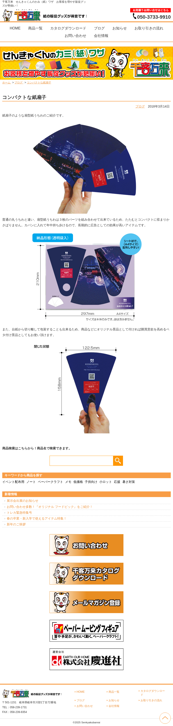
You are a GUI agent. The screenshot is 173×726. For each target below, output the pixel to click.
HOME (15, 28)
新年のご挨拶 (16, 524)
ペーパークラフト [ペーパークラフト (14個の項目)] (50, 482)
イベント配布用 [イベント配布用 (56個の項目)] (13, 482)
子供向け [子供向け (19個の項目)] (91, 482)
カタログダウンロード (68, 28)
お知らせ (119, 28)
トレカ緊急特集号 (19, 512)
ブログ (99, 28)
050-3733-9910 (154, 17)
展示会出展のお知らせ (22, 500)
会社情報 (101, 36)
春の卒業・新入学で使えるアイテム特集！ (37, 518)
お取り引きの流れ (148, 28)
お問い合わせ (75, 36)
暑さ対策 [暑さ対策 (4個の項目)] (128, 482)
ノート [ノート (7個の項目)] (31, 482)
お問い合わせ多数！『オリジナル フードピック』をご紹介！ (50, 507)
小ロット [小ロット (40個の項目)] (105, 482)
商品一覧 (35, 28)
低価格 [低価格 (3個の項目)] (78, 482)
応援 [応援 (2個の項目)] (117, 482)
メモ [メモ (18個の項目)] (68, 482)
